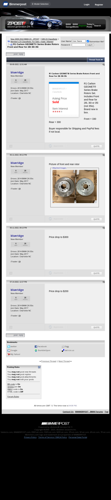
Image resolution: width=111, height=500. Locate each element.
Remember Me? (95, 41)
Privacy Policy (30, 437)
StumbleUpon (44, 350)
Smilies (10, 386)
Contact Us (68, 411)
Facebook (42, 346)
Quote (96, 146)
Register (99, 5)
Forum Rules (13, 396)
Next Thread (64, 361)
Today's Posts (90, 25)
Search (97, 26)
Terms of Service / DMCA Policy (52, 437)
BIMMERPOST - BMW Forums (89, 411)
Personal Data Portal (78, 437)
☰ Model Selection (40, 4)
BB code (11, 384)
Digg (67, 346)
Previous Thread (48, 361)
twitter (14, 346)
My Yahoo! (15, 354)
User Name (66, 41)
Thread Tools (94, 60)
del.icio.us (69, 350)
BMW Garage (69, 25)
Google (14, 350)
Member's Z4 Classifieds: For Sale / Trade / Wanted (32, 42)
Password (65, 44)
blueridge (17, 72)
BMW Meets (75, 25)
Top (106, 411)
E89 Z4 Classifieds (49, 39)
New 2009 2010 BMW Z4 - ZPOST (25, 39)
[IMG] (10, 389)
